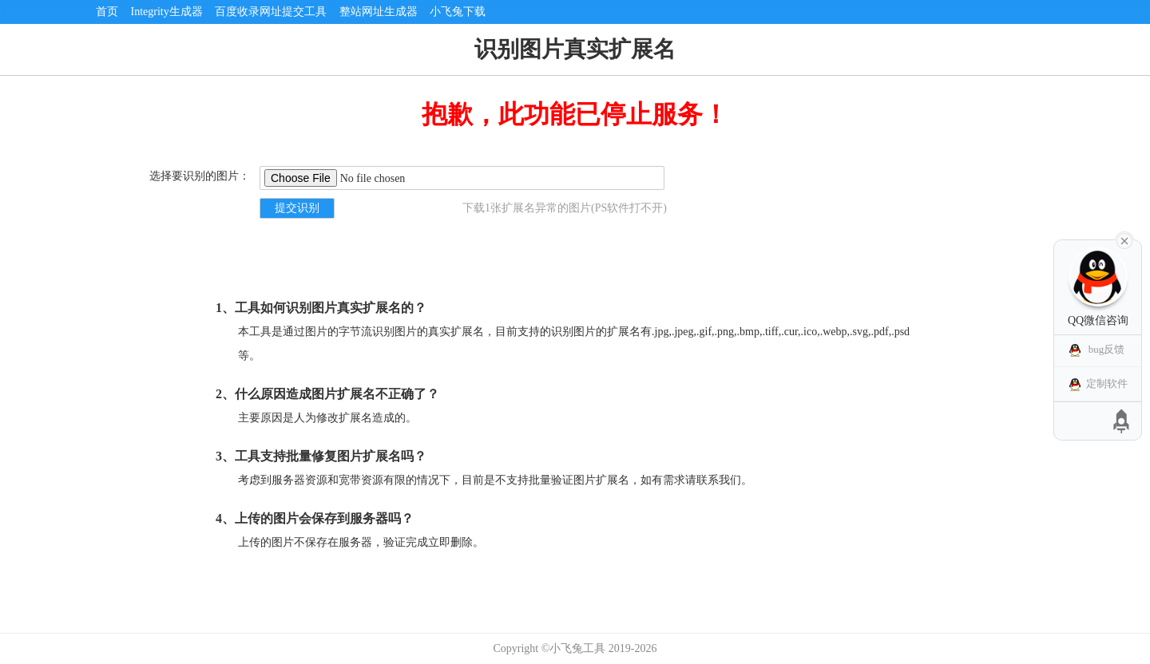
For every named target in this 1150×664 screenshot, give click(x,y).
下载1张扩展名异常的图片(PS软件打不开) (564, 208)
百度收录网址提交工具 (271, 12)
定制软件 (1107, 383)
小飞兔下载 (458, 12)
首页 (107, 12)
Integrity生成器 (167, 12)
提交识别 (297, 208)
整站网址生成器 (378, 12)
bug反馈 (1107, 349)
